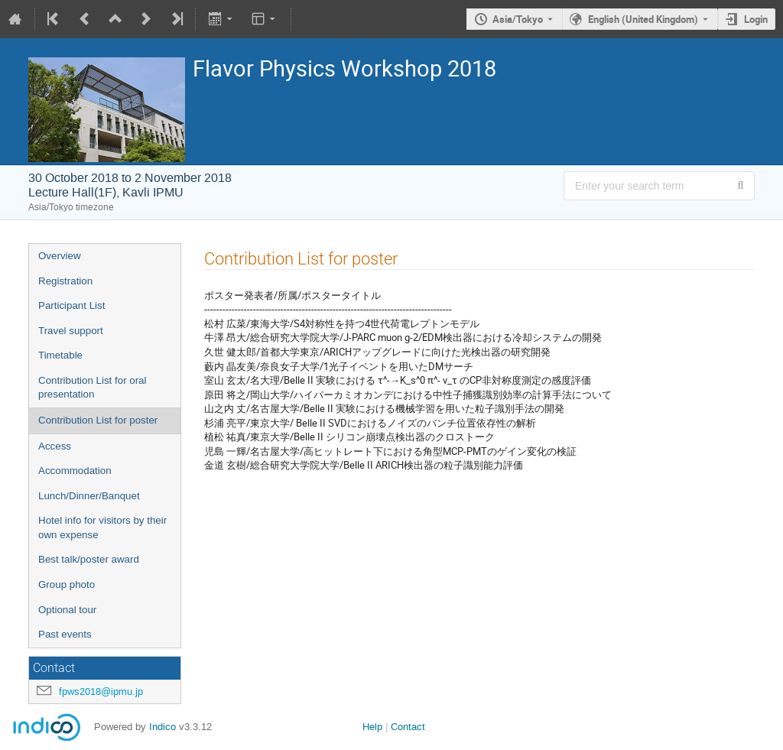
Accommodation (75, 470)
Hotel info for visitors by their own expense (102, 528)
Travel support (70, 330)
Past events (65, 634)
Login (756, 19)
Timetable (60, 355)
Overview (59, 255)
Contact (408, 726)
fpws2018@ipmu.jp (101, 691)
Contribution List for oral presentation (92, 388)
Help (372, 726)
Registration (65, 281)
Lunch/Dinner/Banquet (89, 496)
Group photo (66, 584)
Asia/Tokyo (517, 19)
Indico (162, 726)
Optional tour (67, 609)
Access (54, 446)
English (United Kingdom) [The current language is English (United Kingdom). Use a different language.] (643, 19)
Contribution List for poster (98, 420)
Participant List (71, 305)
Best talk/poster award (88, 559)
